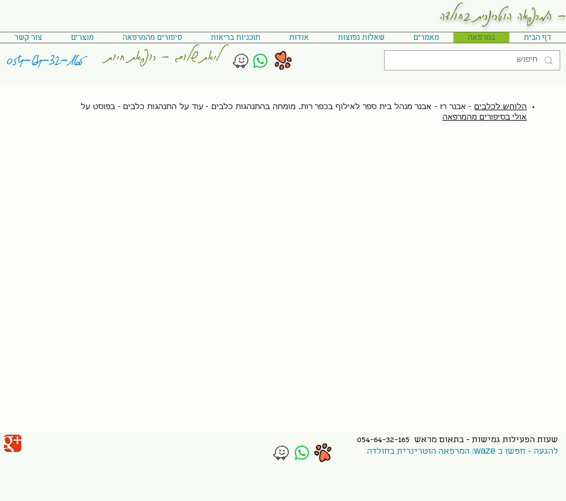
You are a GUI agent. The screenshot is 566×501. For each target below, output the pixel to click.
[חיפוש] (473, 60)
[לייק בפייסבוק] (46, 440)
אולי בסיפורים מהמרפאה (484, 117)
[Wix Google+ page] (12, 443)
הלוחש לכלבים (500, 107)
